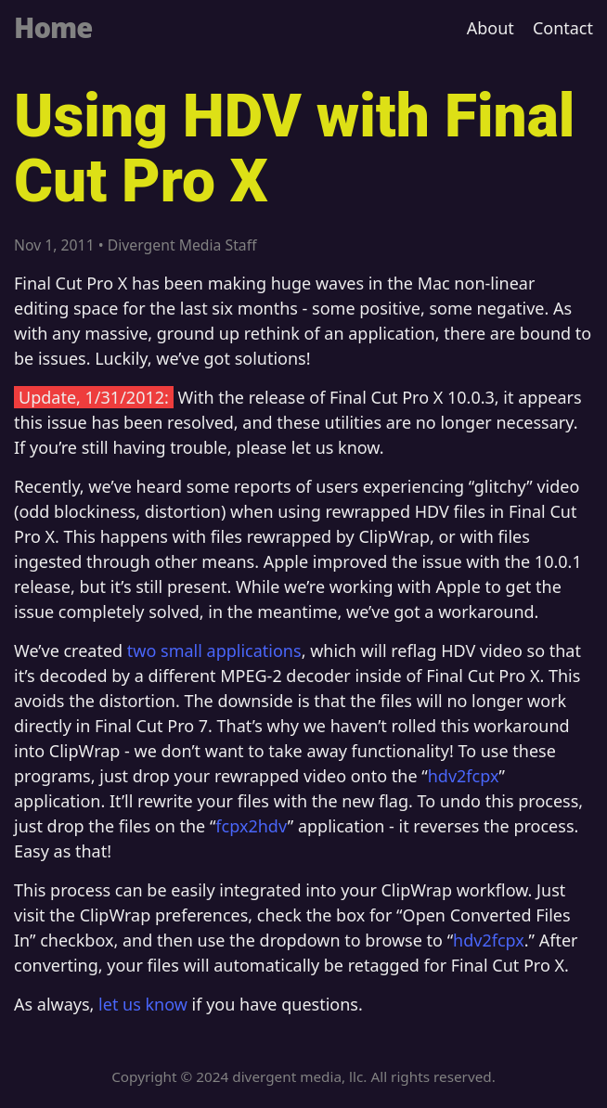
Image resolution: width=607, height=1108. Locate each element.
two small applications (214, 650)
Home (53, 27)
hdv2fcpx (463, 776)
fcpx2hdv (251, 826)
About (490, 28)
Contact (563, 28)
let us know (142, 1004)
